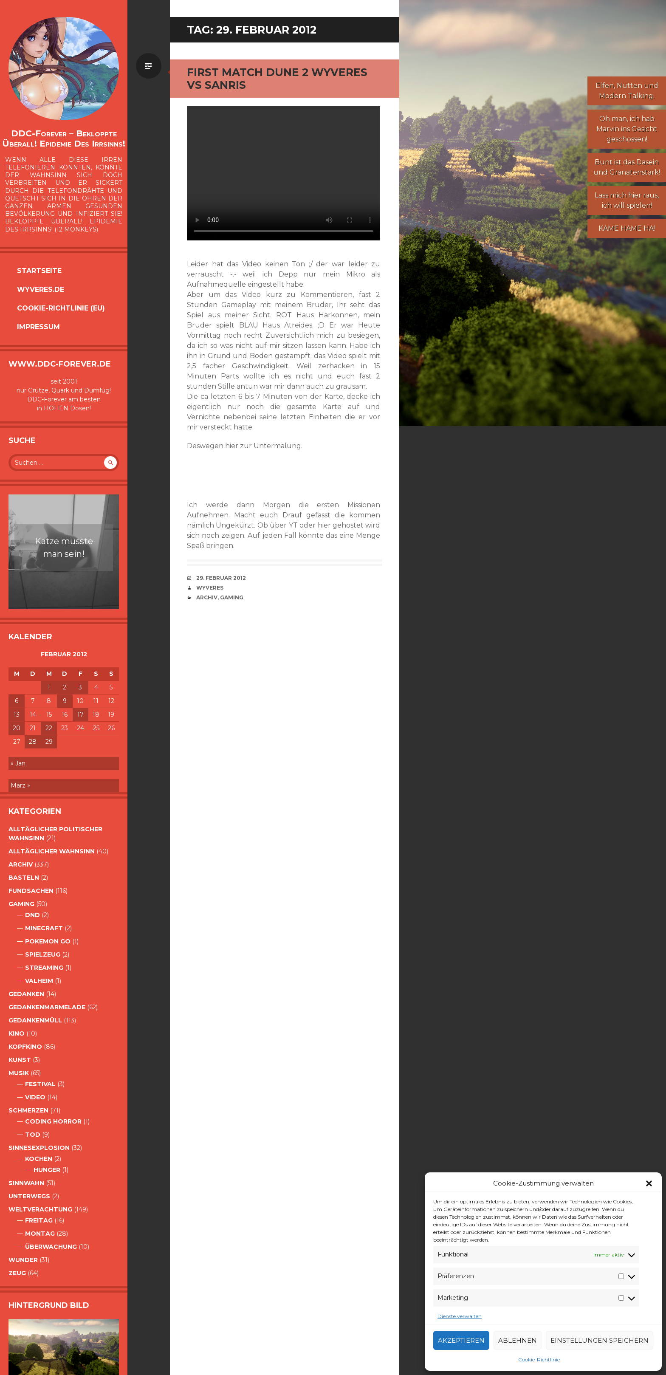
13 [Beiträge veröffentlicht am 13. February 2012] (17, 714)
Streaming (44, 967)
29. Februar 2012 (221, 578)
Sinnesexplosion (39, 1148)
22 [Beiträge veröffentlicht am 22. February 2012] (48, 728)
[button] (649, 1183)
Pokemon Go (48, 941)
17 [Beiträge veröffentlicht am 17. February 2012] (80, 714)
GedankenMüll (35, 1020)
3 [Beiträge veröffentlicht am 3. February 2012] (80, 687)
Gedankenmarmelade (46, 1007)
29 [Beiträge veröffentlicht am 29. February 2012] (49, 741)
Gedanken (26, 994)
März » (20, 785)
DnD (32, 915)
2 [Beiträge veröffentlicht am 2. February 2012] (64, 687)
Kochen (38, 1159)
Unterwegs (29, 1196)
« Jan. (19, 763)
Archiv (20, 864)
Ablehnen (517, 1340)
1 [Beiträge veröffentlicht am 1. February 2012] (49, 687)
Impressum (38, 327)
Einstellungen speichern (599, 1340)
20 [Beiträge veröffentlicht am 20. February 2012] (16, 728)
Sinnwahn (26, 1183)
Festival (40, 1084)
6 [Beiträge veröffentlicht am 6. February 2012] (16, 701)
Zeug (17, 1273)
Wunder (23, 1260)
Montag (40, 1233)
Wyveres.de (40, 289)
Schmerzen (28, 1110)
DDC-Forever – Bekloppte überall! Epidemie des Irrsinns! (63, 138)
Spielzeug (42, 954)
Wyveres (209, 587)
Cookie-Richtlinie (539, 1359)
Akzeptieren (461, 1340)
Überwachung (51, 1247)
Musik (18, 1073)
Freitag (39, 1220)
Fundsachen (31, 891)
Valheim (39, 981)
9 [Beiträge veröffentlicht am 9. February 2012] (65, 701)
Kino (16, 1033)
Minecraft (44, 928)
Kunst (19, 1060)
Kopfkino (25, 1046)
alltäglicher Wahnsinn (51, 851)
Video (35, 1097)
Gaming (21, 904)
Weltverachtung (40, 1209)
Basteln (23, 877)
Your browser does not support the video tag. (283, 173)
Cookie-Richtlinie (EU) (61, 308)
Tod (32, 1134)
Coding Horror (53, 1121)
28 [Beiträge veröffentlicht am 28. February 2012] (33, 741)
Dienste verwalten (459, 1316)
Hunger (47, 1170)
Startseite (39, 271)
